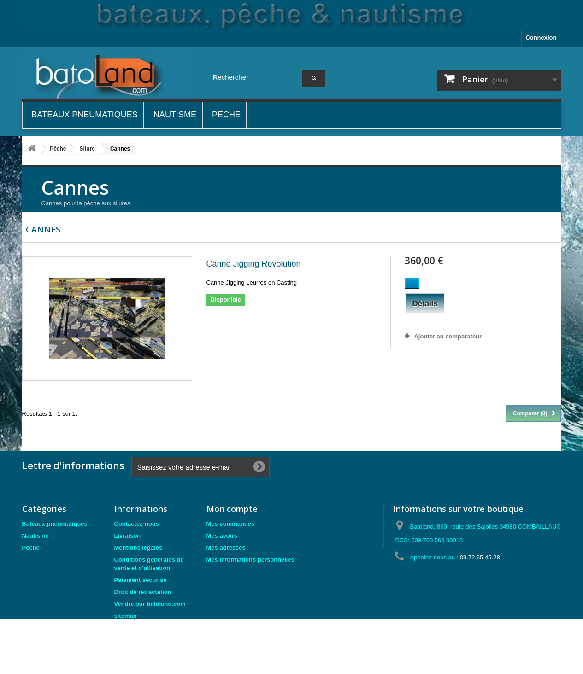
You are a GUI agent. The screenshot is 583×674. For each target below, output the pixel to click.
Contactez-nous (136, 523)
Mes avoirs (221, 535)
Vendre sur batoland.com (150, 603)
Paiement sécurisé (140, 579)
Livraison (127, 535)
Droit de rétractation (142, 591)
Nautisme (35, 535)
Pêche (31, 547)
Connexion (540, 37)
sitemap (125, 615)
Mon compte (232, 508)
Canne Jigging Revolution (253, 263)
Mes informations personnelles (250, 559)
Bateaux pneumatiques (55, 523)
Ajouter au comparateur (448, 336)
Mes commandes (230, 523)
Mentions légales (138, 547)
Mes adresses (226, 547)
